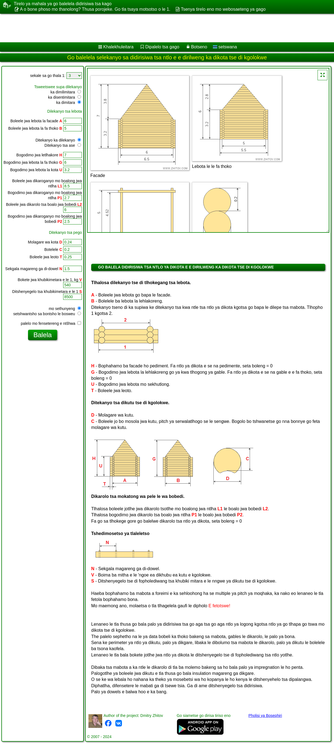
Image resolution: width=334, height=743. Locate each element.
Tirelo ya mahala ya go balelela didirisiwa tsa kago (63, 3)
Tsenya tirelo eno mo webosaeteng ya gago (223, 9)
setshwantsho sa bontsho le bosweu (47, 314)
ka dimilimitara (66, 92)
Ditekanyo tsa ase (62, 145)
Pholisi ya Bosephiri (265, 715)
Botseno (199, 47)
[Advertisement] (160, 28)
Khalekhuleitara (118, 47)
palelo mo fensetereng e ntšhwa (51, 323)
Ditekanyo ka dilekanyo (58, 140)
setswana (225, 47)
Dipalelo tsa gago (162, 47)
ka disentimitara (64, 97)
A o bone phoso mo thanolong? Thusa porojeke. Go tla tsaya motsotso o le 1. (95, 9)
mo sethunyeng (65, 308)
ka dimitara (68, 102)
